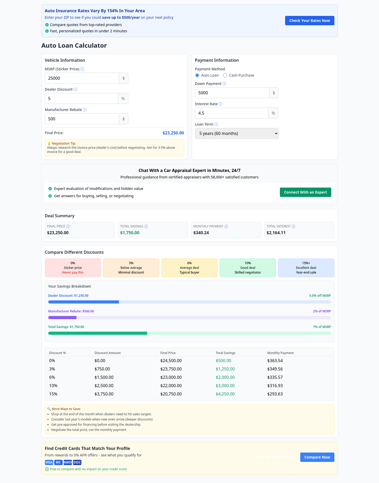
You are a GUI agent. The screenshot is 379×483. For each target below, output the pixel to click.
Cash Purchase (241, 76)
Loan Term (217, 125)
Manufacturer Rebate (76, 110)
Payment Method (210, 69)
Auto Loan (210, 76)
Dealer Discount (71, 90)
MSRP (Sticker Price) (76, 70)
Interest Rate (220, 105)
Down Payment (221, 84)
